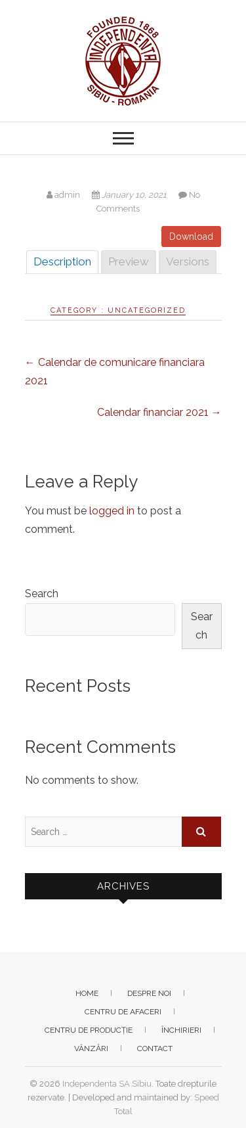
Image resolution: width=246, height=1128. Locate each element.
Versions (187, 261)
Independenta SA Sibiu (107, 1084)
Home (86, 993)
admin (64, 195)
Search (41, 593)
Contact (155, 1048)
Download (191, 236)
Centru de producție (89, 1030)
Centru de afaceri (123, 1011)
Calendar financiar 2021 (159, 412)
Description (62, 261)
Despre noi (149, 993)
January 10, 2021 (130, 195)
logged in (111, 511)
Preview (128, 261)
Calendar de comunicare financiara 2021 (115, 371)
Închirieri (181, 1030)
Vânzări (91, 1048)
